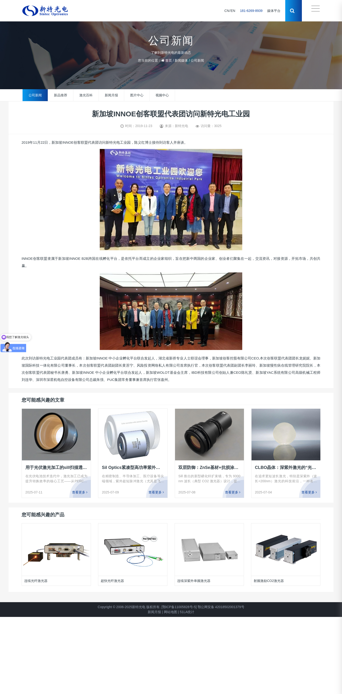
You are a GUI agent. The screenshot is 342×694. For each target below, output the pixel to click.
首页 (168, 60)
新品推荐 (60, 95)
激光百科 (86, 95)
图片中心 (136, 95)
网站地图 (170, 612)
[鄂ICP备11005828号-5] (179, 607)
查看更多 (79, 492)
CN (226, 11)
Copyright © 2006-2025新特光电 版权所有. (129, 607)
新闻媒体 (181, 60)
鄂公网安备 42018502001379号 (221, 607)
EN (233, 11)
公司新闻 (197, 60)
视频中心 (162, 95)
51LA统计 (187, 612)
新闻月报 (111, 95)
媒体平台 (273, 11)
